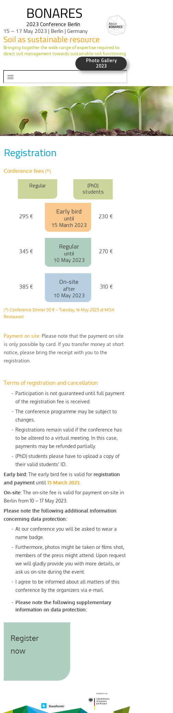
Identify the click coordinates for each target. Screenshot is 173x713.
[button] (65, 76)
